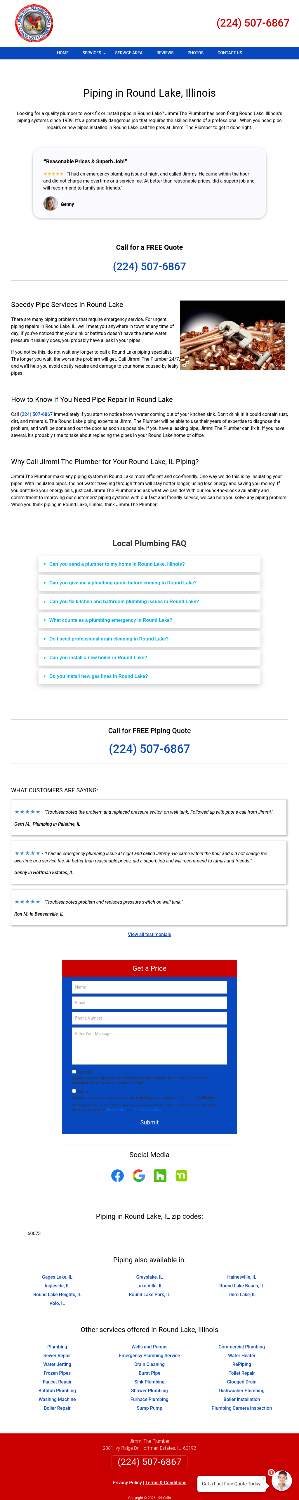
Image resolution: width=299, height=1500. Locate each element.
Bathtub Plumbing (57, 1373)
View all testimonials (149, 917)
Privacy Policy (116, 1092)
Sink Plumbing (149, 1364)
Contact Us (230, 53)
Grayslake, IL (149, 1260)
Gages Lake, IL (57, 1260)
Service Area (128, 53)
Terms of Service (192, 1487)
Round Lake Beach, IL (241, 1268)
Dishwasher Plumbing (242, 1373)
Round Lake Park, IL (149, 1277)
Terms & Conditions (147, 1092)
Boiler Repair (57, 1391)
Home (63, 53)
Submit (149, 1105)
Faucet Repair (57, 1364)
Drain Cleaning (149, 1347)
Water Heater (241, 1338)
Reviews (165, 53)
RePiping (241, 1347)
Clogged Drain (242, 1364)
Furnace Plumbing (149, 1382)
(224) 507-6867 (253, 23)
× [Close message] (263, 1478)
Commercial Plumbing (242, 1329)
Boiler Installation (241, 1382)
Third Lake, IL (242, 1277)
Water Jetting (57, 1347)
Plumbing (57, 1329)
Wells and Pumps (149, 1329)
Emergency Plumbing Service (149, 1338)
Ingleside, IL (57, 1268)
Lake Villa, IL (149, 1268)
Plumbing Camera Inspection (242, 1391)
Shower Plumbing (149, 1373)
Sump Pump (149, 1391)
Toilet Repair (242, 1356)
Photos (195, 53)
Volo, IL (57, 1286)
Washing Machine (57, 1382)
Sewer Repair (57, 1338)
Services (95, 55)
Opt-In (82, 1074)
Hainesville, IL (241, 1260)
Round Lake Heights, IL (57, 1277)
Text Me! (84, 1055)
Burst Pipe (149, 1356)
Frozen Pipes (57, 1356)
